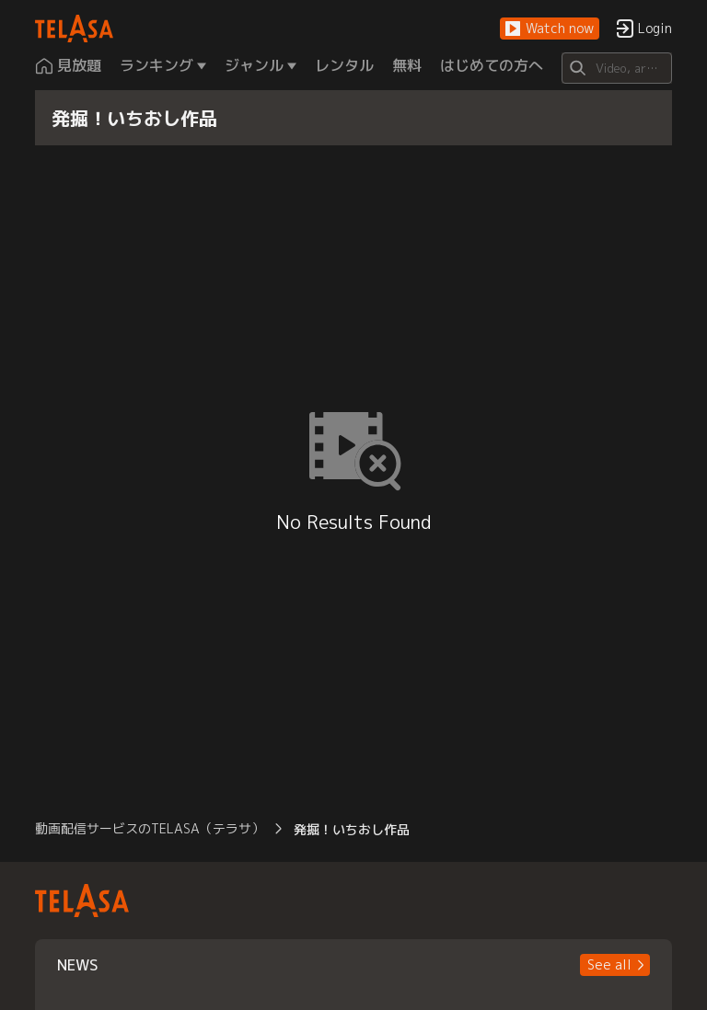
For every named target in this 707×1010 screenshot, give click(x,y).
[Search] (616, 68)
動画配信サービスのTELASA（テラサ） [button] (149, 828)
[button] (549, 28)
